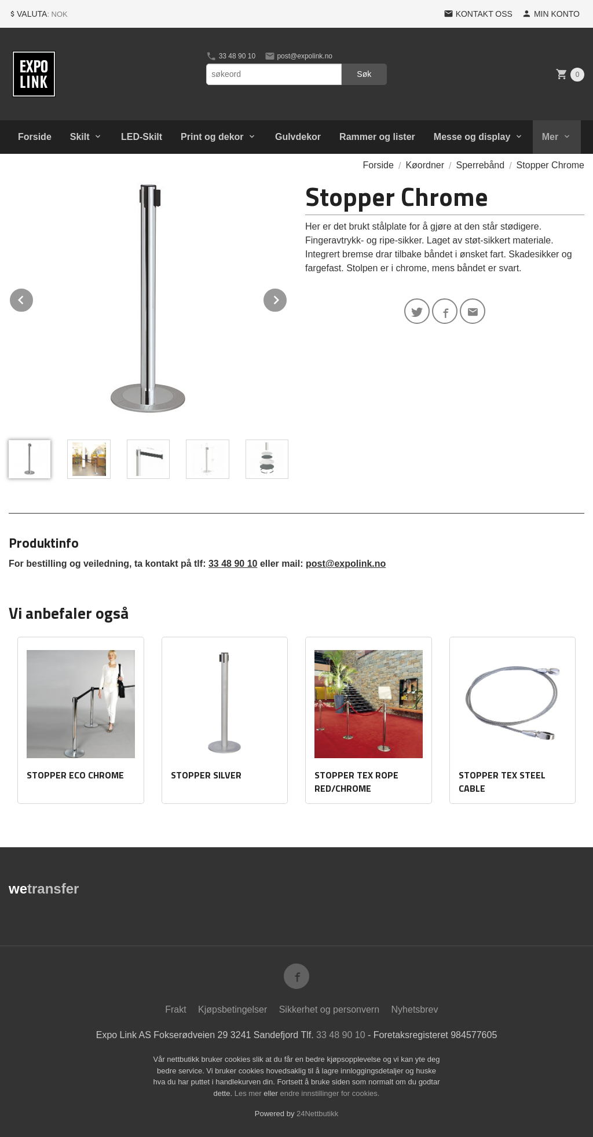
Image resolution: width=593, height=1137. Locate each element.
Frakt (175, 1009)
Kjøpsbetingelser (232, 1009)
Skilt (80, 137)
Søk (364, 74)
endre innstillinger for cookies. (329, 1093)
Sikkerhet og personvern (329, 1009)
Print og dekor (212, 137)
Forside (35, 137)
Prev (33, 298)
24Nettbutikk (317, 1113)
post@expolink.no (298, 56)
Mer (550, 137)
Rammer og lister (377, 137)
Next (287, 298)
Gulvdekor (298, 137)
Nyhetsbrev (414, 1009)
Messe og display (472, 137)
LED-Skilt (141, 137)
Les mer (249, 1093)
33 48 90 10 (230, 56)
